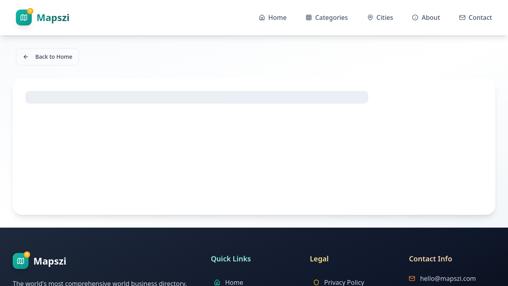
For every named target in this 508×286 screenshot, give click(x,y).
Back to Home (47, 56)
